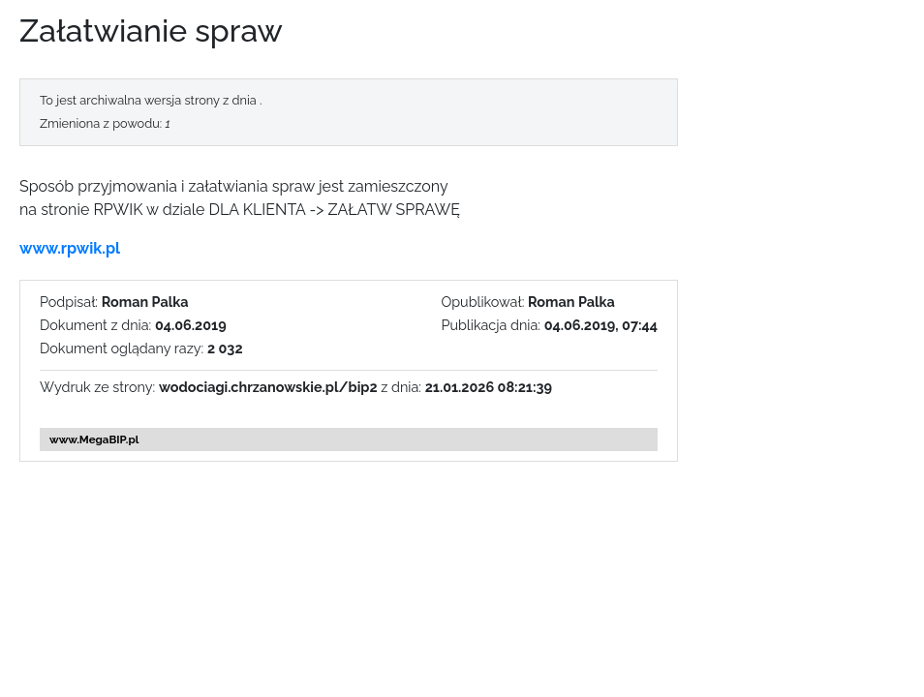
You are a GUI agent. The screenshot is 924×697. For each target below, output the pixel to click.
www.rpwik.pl (69, 248)
